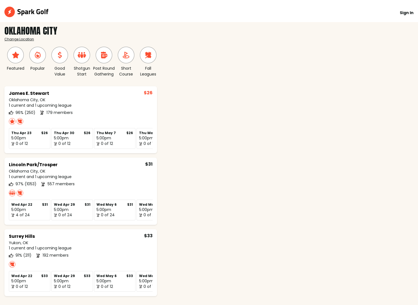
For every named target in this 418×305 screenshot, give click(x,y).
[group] (15, 59)
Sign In (407, 12)
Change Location (19, 39)
